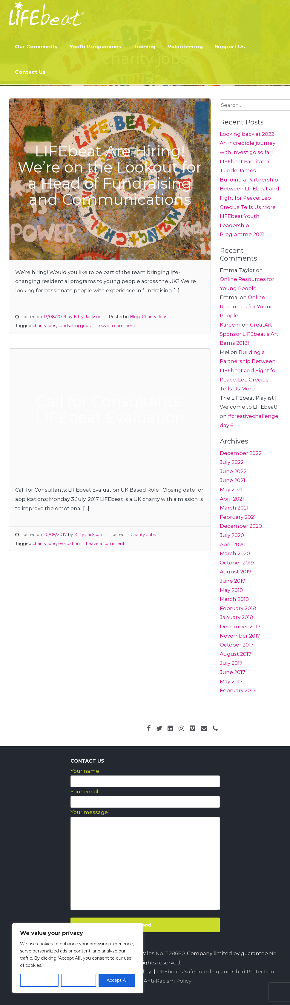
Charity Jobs (154, 316)
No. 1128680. (171, 953)
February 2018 (238, 608)
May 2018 (231, 590)
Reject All (78, 980)
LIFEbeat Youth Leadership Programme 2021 (242, 225)
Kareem (230, 325)
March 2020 (235, 553)
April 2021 (232, 499)
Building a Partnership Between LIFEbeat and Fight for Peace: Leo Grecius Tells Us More (248, 370)
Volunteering (185, 47)
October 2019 (237, 563)
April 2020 (232, 544)
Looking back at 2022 (247, 134)
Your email (84, 792)
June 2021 (232, 480)
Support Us (230, 47)
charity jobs (44, 325)
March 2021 (234, 508)
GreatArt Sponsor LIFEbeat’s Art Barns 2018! (249, 334)
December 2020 (241, 526)
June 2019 (232, 581)
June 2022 (233, 471)
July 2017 (231, 663)
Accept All (117, 980)
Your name (84, 771)
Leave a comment (115, 325)
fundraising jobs (74, 325)
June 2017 (232, 672)
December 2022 (241, 453)
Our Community (36, 47)
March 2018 (234, 599)
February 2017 (238, 690)
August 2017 (235, 654)
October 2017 (237, 645)
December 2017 (240, 627)
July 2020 (232, 535)
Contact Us (30, 72)
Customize (39, 980)
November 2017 (240, 636)
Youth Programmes (95, 47)
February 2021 (238, 517)
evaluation (69, 543)
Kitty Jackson (88, 316)
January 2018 (236, 617)
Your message (89, 812)
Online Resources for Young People (247, 306)
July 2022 (232, 462)
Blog (135, 316)
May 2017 (231, 681)
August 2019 (235, 572)
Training (144, 47)
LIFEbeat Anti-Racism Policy (155, 981)
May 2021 (231, 490)
